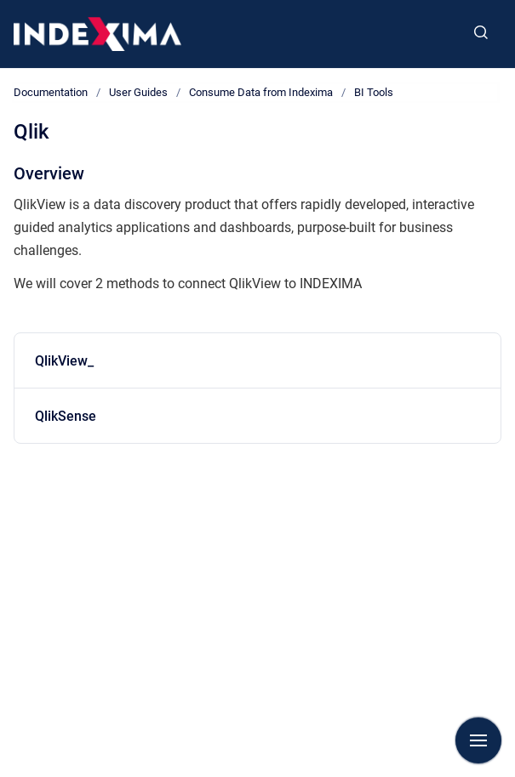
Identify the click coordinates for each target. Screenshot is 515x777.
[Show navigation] (478, 740)
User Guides (138, 92)
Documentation (51, 92)
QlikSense (65, 416)
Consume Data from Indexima (261, 92)
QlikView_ (64, 361)
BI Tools (373, 92)
